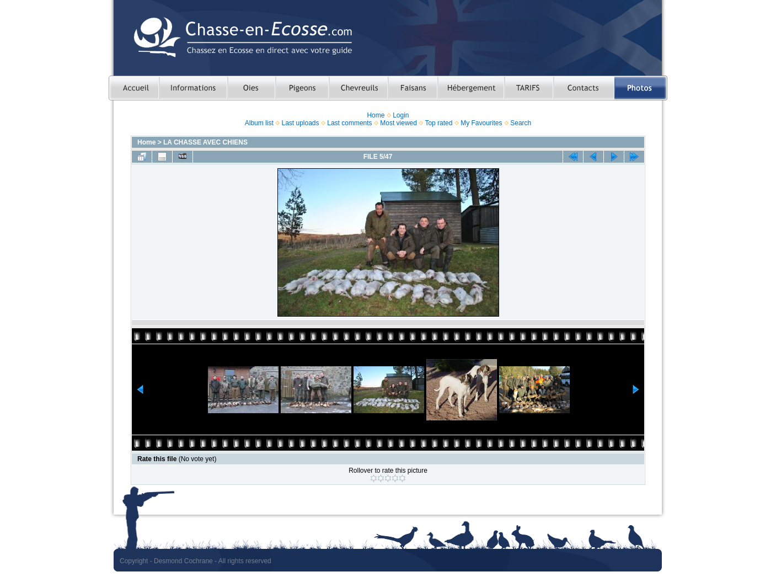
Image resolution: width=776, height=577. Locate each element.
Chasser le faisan (412, 88)
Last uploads (300, 123)
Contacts (583, 88)
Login (401, 115)
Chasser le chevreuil (358, 88)
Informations (193, 88)
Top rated (438, 123)
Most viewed (398, 123)
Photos (640, 88)
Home (375, 115)
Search (520, 123)
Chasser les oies (251, 88)
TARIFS (528, 88)
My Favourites (481, 123)
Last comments (349, 123)
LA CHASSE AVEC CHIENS (205, 142)
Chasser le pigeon (302, 88)
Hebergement (470, 88)
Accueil (134, 88)
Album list (259, 123)
